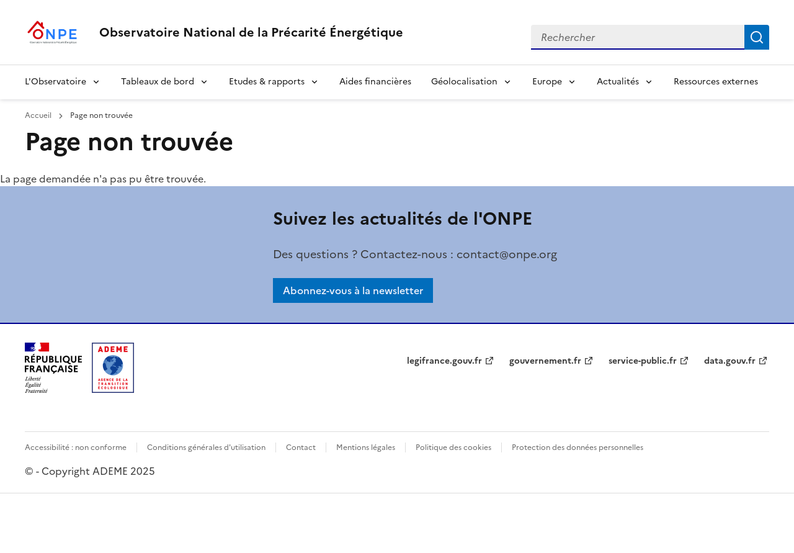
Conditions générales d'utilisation (206, 447)
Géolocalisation (464, 81)
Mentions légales (365, 447)
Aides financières (375, 81)
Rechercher (756, 37)
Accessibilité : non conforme (76, 447)
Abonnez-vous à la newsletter (353, 290)
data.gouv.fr (730, 360)
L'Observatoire (55, 81)
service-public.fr (643, 360)
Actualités (618, 81)
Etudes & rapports (267, 81)
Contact (301, 447)
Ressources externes (716, 81)
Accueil (39, 115)
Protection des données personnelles (577, 447)
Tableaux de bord (157, 81)
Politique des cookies (453, 447)
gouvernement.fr (545, 360)
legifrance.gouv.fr (444, 360)
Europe (547, 81)
